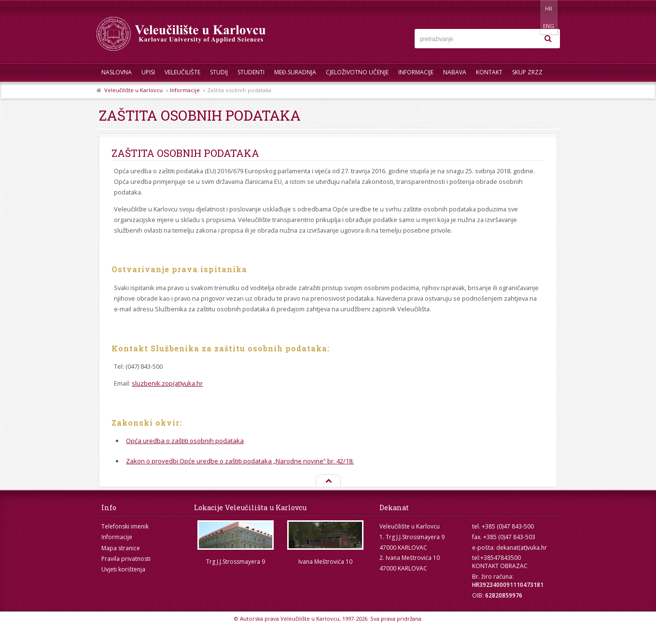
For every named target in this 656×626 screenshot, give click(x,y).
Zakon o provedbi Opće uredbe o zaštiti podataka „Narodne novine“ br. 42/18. (240, 461)
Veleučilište (182, 72)
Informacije (415, 72)
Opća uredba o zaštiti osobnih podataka (185, 440)
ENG (550, 8)
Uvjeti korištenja (123, 569)
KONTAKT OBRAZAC (500, 566)
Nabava (454, 72)
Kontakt (489, 72)
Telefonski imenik (125, 526)
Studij (219, 72)
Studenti (251, 72)
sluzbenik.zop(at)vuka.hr (167, 383)
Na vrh (328, 481)
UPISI (148, 72)
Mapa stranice (120, 548)
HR (530, 8)
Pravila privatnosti (126, 559)
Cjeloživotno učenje (357, 72)
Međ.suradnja (295, 72)
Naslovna (116, 72)
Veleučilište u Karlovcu (133, 90)
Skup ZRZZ (527, 72)
